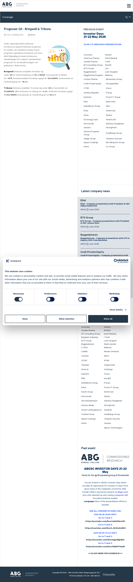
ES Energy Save (91, 120)
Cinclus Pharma (91, 79)
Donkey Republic (91, 93)
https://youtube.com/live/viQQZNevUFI (105, 521)
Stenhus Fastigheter (115, 124)
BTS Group (89, 68)
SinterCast (110, 111)
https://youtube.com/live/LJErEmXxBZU (105, 528)
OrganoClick (109, 365)
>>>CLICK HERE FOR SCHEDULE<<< (105, 554)
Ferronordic (89, 124)
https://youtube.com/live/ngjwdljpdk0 (105, 540)
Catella (84, 351)
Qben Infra (110, 102)
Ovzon (107, 374)
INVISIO (107, 330)
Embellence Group (92, 106)
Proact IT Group (113, 97)
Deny (25, 319)
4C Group (110, 147)
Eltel (86, 102)
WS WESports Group (115, 142)
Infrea (86, 147)
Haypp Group (90, 139)
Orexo (108, 88)
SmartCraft (111, 120)
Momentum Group (114, 79)
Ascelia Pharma (90, 62)
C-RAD (84, 347)
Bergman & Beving (89, 337)
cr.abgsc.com (121, 492)
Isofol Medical (111, 58)
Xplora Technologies (113, 428)
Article (32, 35)
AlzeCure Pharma (91, 58)
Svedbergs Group (114, 133)
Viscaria (107, 423)
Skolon (109, 115)
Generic (87, 127)
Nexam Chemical (111, 351)
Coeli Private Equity (92, 84)
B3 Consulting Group (93, 65)
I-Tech (107, 337)
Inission (108, 55)
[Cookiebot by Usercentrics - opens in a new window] (115, 261)
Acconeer (88, 55)
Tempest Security (114, 139)
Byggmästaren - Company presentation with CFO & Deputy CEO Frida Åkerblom (104, 239)
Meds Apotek (110, 344)
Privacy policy (109, 574)
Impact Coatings (91, 142)
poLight (107, 378)
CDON (84, 360)
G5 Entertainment (89, 401)
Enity (86, 111)
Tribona (8, 88)
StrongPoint (111, 127)
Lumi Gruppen (111, 72)
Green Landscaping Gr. (91, 410)
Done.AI (84, 369)
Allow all (108, 319)
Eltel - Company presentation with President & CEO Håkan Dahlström (105, 205)
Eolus (86, 115)
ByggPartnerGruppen (93, 75)
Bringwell (8, 72)
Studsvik (108, 410)
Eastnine (87, 97)
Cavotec (85, 356)
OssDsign (108, 369)
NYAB (106, 360)
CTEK (86, 88)
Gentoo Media (87, 405)
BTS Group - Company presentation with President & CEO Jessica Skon (104, 222)
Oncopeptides (112, 84)
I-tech (107, 62)
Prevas (109, 93)
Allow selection (66, 319)
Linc (107, 68)
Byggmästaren (90, 72)
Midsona (108, 75)
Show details (116, 309)
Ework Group (87, 392)
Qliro (108, 106)
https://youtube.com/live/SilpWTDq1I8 (105, 547)
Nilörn (106, 356)
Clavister (85, 365)
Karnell (108, 65)
